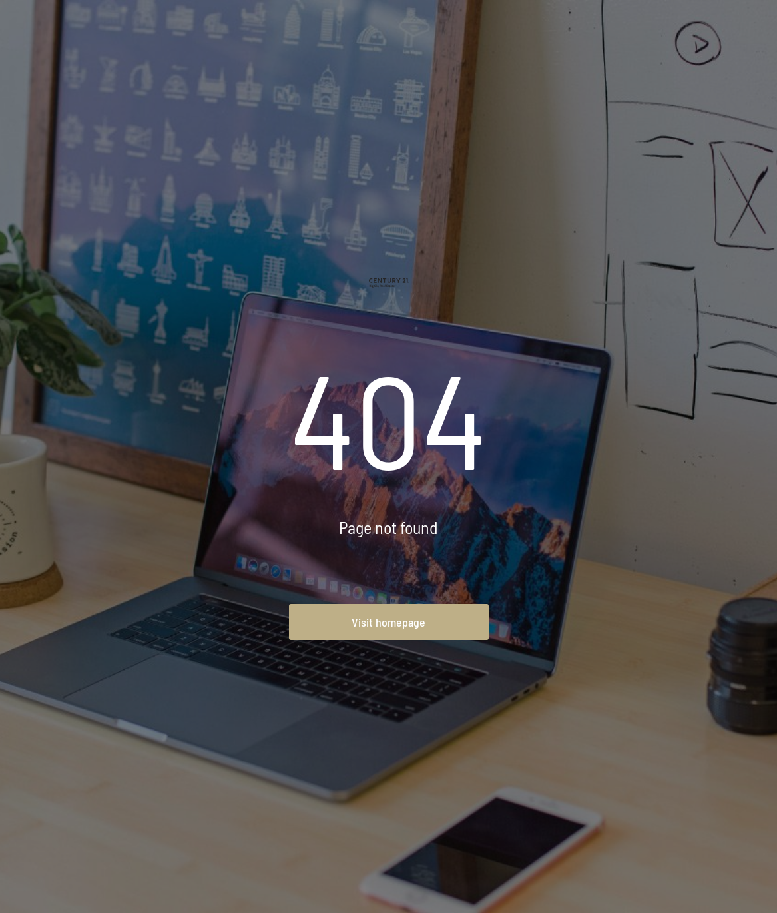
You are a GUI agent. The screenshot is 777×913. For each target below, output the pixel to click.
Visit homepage (388, 622)
